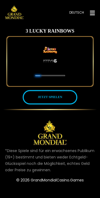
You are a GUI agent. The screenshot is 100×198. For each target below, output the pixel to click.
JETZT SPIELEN (50, 97)
